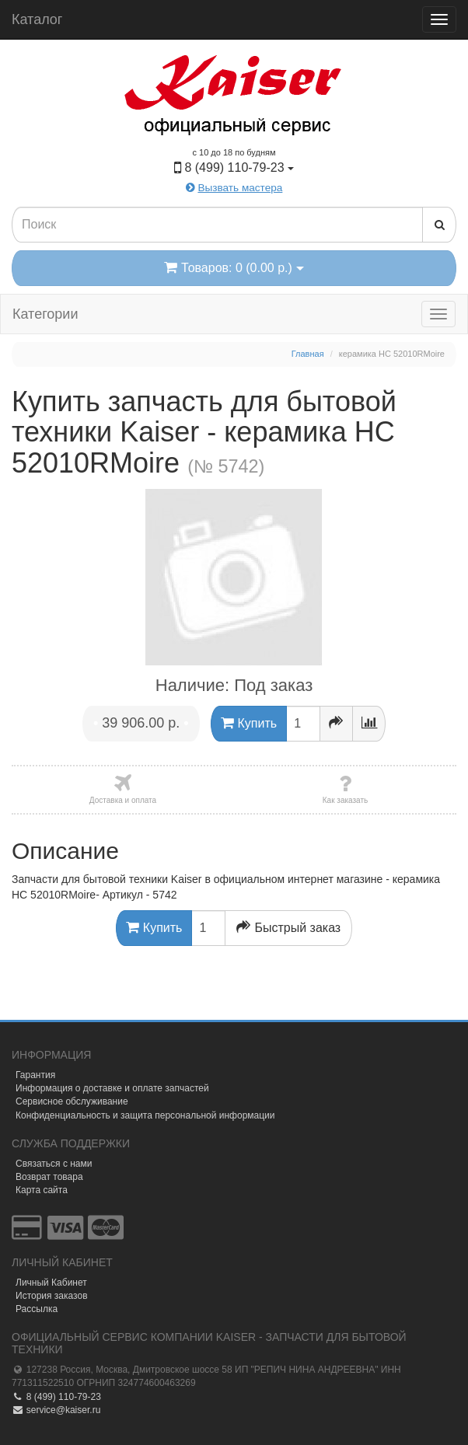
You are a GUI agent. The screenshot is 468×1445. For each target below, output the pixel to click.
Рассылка (37, 1309)
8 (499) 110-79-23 (56, 1396)
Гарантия (35, 1075)
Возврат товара (49, 1176)
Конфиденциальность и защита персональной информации (145, 1115)
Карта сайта (42, 1190)
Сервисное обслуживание (72, 1101)
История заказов (52, 1295)
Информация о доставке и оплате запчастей (112, 1088)
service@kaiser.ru (56, 1410)
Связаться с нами (54, 1163)
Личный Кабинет (51, 1282)
